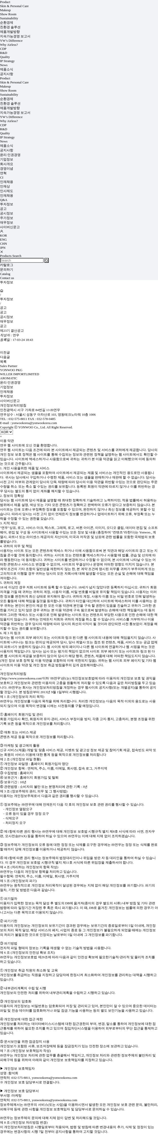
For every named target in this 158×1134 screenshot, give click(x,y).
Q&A (3, 200)
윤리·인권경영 (10, 155)
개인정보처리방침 (13, 405)
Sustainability (9, 18)
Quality (5, 57)
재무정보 (6, 222)
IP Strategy (7, 61)
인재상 (5, 186)
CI (1, 177)
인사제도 (6, 191)
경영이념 (6, 168)
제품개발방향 (10, 32)
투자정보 (6, 204)
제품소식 (6, 69)
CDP (3, 49)
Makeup (5, 10)
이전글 (5, 352)
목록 (3, 362)
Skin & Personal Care (14, 6)
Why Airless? (9, 45)
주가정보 (6, 218)
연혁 (3, 173)
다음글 (5, 357)
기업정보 (6, 159)
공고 (3, 209)
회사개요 (6, 164)
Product (5, 2)
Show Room (8, 14)
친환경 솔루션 (10, 27)
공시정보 (6, 213)
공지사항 (6, 74)
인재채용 (6, 182)
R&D (3, 53)
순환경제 (6, 22)
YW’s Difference (11, 40)
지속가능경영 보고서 (15, 36)
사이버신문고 (10, 227)
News (4, 65)
